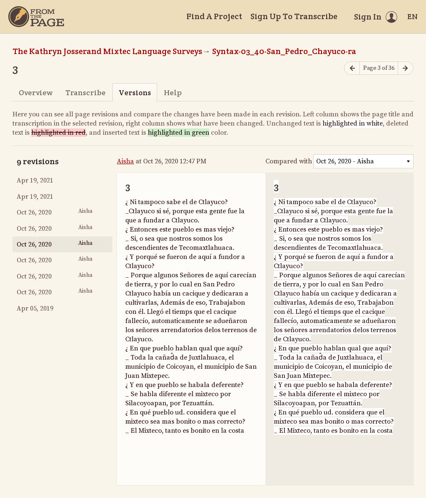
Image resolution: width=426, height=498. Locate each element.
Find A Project (214, 16)
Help (173, 92)
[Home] (36, 16)
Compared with (288, 161)
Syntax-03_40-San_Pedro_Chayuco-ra (284, 51)
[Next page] (406, 68)
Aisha (125, 161)
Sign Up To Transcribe (293, 16)
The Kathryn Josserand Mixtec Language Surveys (107, 51)
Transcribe (85, 92)
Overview (35, 92)
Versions (135, 92)
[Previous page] (352, 68)
